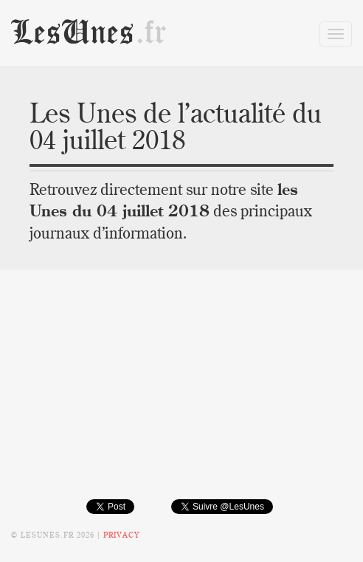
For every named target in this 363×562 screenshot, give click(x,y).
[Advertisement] (181, 395)
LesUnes (89, 33)
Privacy (121, 535)
